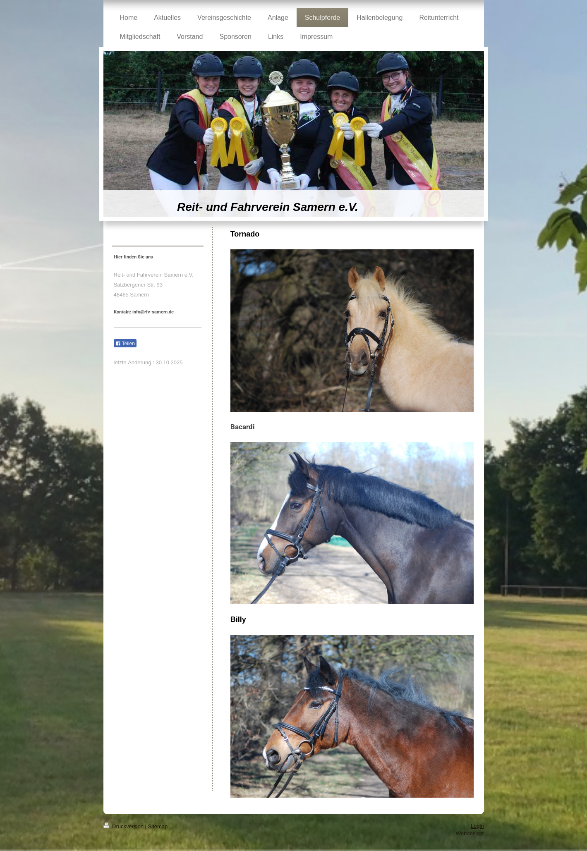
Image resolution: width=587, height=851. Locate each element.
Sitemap (158, 826)
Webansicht (470, 833)
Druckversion (124, 826)
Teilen (125, 344)
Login (477, 826)
